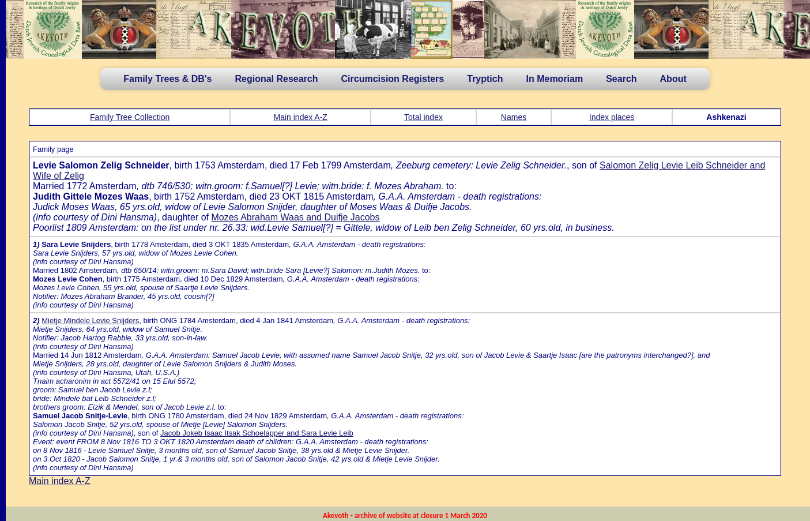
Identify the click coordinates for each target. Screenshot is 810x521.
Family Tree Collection (130, 117)
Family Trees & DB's (167, 79)
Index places (612, 117)
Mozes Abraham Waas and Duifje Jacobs (295, 217)
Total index (423, 117)
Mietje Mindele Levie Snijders (90, 320)
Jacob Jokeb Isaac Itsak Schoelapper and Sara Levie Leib (256, 433)
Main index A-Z (300, 117)
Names (513, 117)
